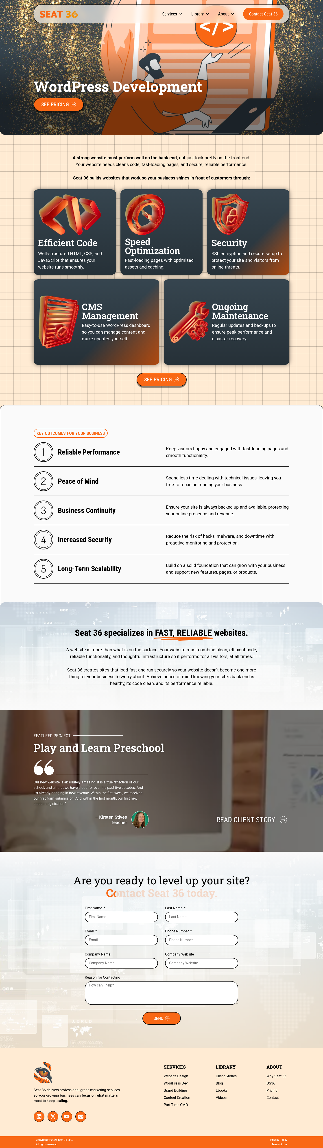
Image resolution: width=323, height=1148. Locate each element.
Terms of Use (279, 1144)
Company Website (179, 954)
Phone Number (177, 931)
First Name (94, 908)
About (226, 14)
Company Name (97, 954)
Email (90, 931)
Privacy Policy (278, 1139)
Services (172, 14)
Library (200, 14)
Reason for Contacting (102, 978)
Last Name (174, 908)
